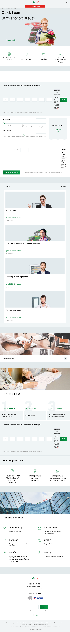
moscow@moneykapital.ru (34, 586)
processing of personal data (18, 112)
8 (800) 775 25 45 (7, 416)
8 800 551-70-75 (34, 584)
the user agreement (37, 112)
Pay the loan (12, 482)
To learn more (9, 220)
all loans (63, 187)
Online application (35, 6)
